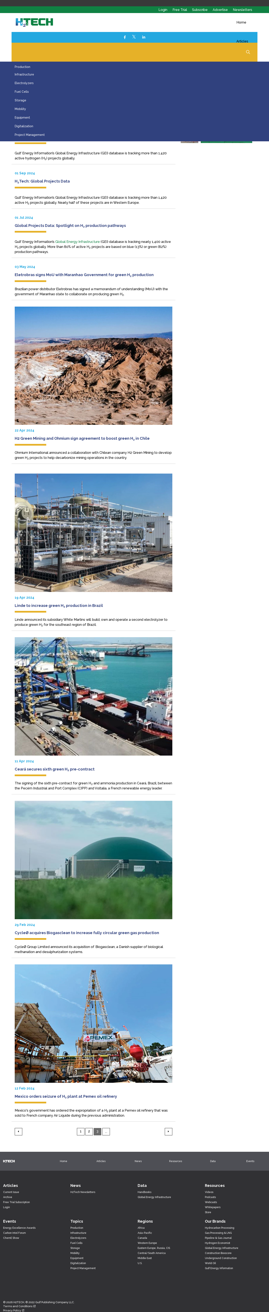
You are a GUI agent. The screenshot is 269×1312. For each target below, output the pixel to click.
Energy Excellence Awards (19, 1227)
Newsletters (242, 10)
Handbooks (144, 1192)
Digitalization (24, 126)
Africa (141, 1227)
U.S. (140, 1263)
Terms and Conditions (19, 1306)
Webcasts (211, 1202)
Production (22, 67)
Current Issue (11, 1192)
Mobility (20, 109)
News (138, 1161)
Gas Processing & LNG (218, 1232)
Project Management (30, 134)
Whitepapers (212, 1207)
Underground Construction (221, 1258)
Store (208, 1212)
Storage (20, 100)
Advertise (221, 10)
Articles (242, 41)
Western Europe (147, 1243)
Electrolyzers (24, 83)
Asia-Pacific (145, 1232)
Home (241, 22)
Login (162, 10)
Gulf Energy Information (219, 1268)
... (106, 1132)
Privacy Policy (13, 1310)
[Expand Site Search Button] (248, 52)
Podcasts (210, 1197)
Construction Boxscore (218, 1253)
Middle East (145, 1258)
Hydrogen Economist (217, 1243)
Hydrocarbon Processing (219, 1227)
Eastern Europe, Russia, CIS (154, 1248)
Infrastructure (24, 74)
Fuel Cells (22, 91)
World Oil (210, 1263)
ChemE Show (11, 1238)
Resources (175, 1161)
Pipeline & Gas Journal (218, 1238)
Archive (7, 1197)
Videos (209, 1192)
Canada (142, 1238)
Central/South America (152, 1253)
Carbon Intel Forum (14, 1232)
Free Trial (180, 10)
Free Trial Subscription (16, 1202)
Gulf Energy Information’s (35, 153)
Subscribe (200, 10)
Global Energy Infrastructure (77, 153)
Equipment (22, 117)
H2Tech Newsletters (82, 1192)
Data (213, 1161)
